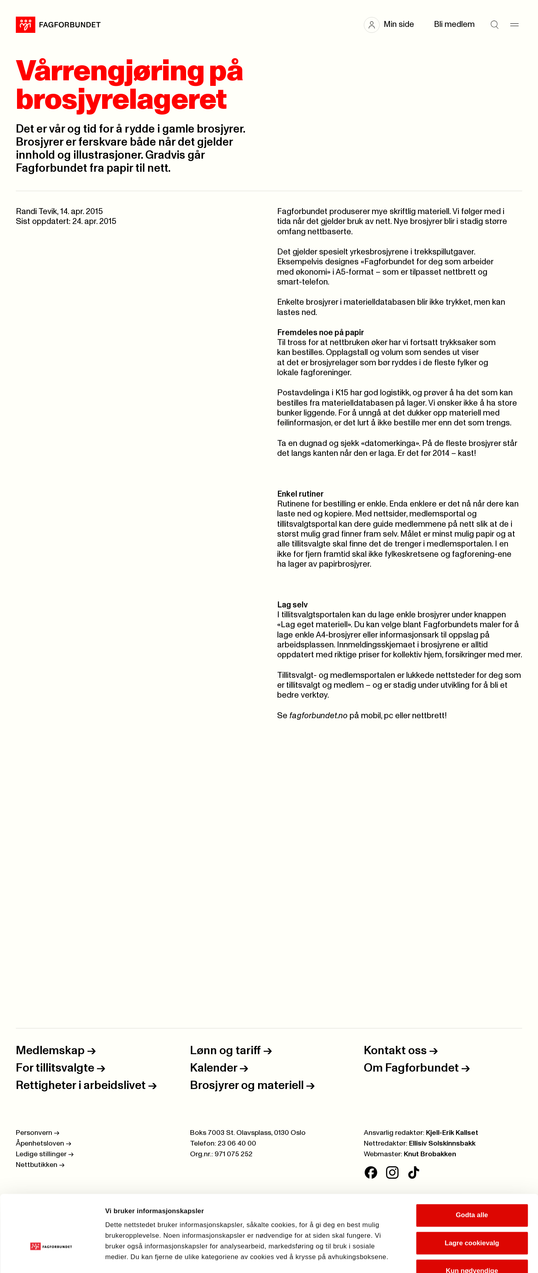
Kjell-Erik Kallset (452, 1132)
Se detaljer (456, 1256)
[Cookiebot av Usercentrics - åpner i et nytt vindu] (51, 1257)
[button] (393, 25)
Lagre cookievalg (472, 1190)
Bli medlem (454, 24)
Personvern (37, 1132)
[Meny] (514, 25)
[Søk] (494, 25)
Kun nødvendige (472, 1218)
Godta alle (472, 1162)
